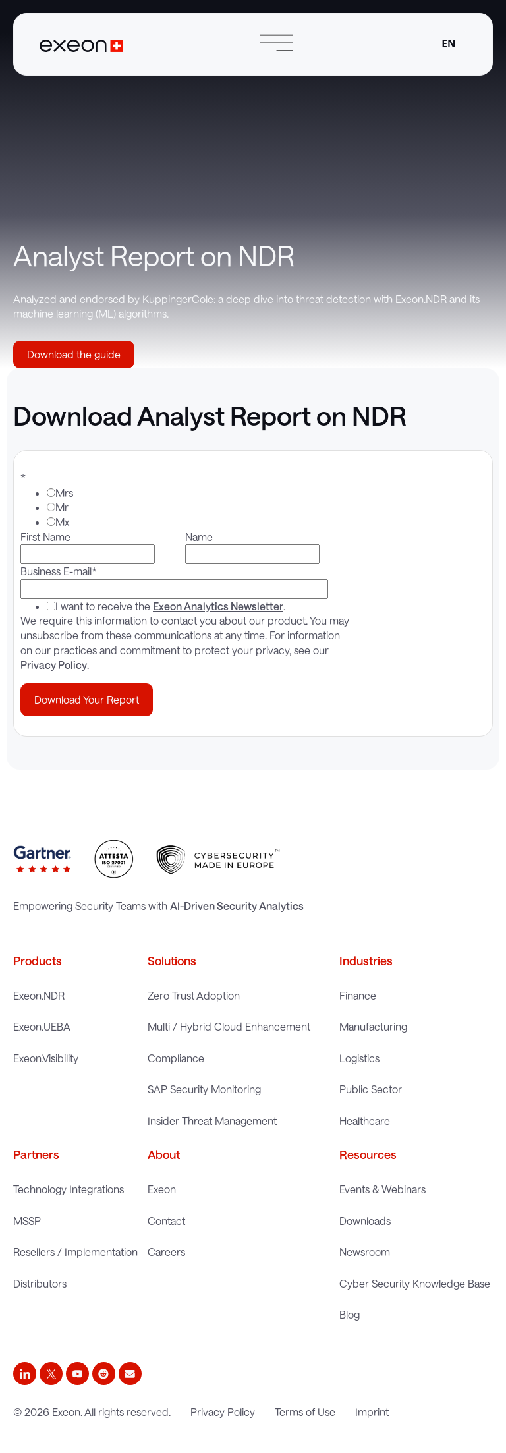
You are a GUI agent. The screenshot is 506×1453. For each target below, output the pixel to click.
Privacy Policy (53, 664)
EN (448, 44)
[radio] (196, 493)
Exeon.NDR (421, 299)
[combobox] (448, 44)
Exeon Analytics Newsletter (218, 606)
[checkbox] (182, 508)
